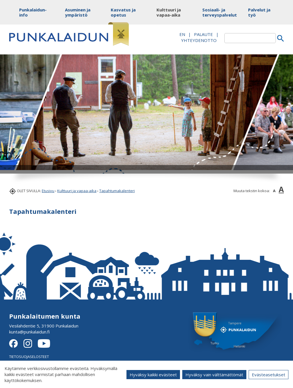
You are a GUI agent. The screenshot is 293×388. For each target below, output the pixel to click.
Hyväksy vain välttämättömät (214, 374)
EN (182, 34)
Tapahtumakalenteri (117, 190)
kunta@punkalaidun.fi (29, 332)
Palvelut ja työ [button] (259, 12)
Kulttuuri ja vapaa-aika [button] (169, 12)
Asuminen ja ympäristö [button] (77, 12)
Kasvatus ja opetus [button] (123, 12)
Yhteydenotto (199, 40)
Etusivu (48, 190)
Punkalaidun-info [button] (32, 12)
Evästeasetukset (268, 374)
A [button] (274, 190)
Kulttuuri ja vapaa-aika (76, 190)
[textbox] (250, 38)
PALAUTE (203, 34)
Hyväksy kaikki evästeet (153, 374)
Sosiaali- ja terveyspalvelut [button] (215, 12)
